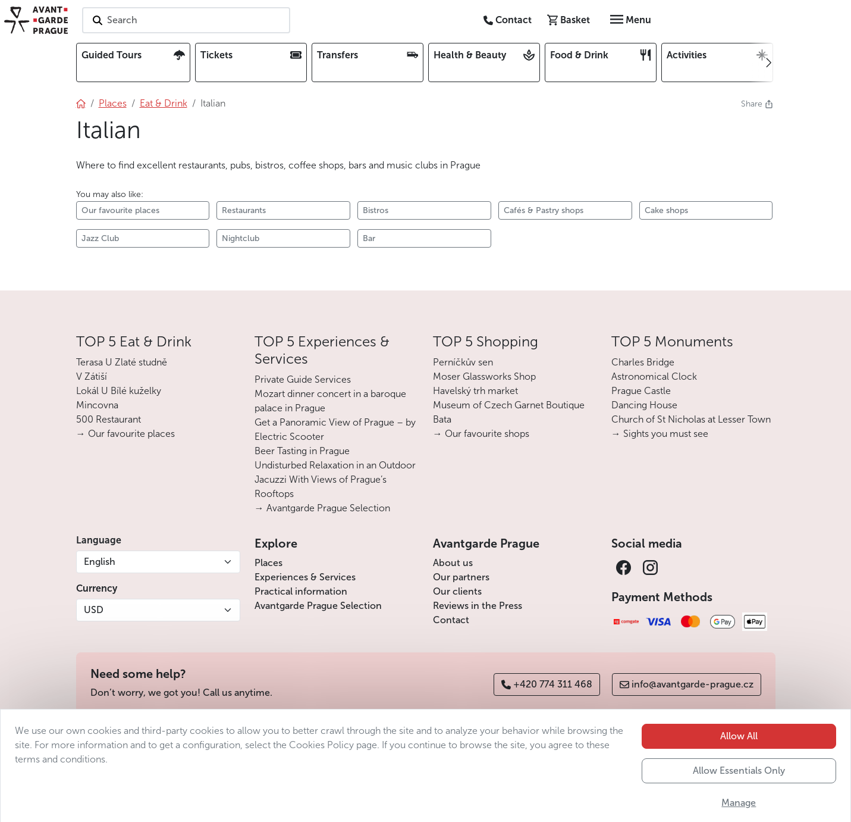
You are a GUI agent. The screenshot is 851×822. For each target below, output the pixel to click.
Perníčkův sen (463, 362)
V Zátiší (91, 376)
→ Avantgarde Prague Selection (322, 508)
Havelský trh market (475, 390)
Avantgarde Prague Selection (318, 605)
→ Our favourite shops (481, 433)
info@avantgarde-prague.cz (686, 684)
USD (93, 609)
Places (268, 562)
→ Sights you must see (659, 433)
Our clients (457, 591)
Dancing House (644, 405)
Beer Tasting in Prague (302, 451)
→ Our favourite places (125, 433)
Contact (451, 620)
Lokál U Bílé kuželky (118, 390)
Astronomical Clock (654, 376)
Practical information (301, 591)
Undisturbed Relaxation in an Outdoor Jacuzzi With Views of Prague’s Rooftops (335, 479)
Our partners (461, 577)
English (99, 561)
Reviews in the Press (477, 605)
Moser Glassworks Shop (484, 376)
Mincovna (97, 405)
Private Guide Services (303, 379)
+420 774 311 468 (546, 684)
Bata (442, 419)
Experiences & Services (305, 577)
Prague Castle (641, 390)
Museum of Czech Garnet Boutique (509, 405)
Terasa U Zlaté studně (121, 362)
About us (453, 562)
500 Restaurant (108, 419)
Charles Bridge (642, 362)
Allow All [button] (739, 776)
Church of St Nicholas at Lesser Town (691, 419)
